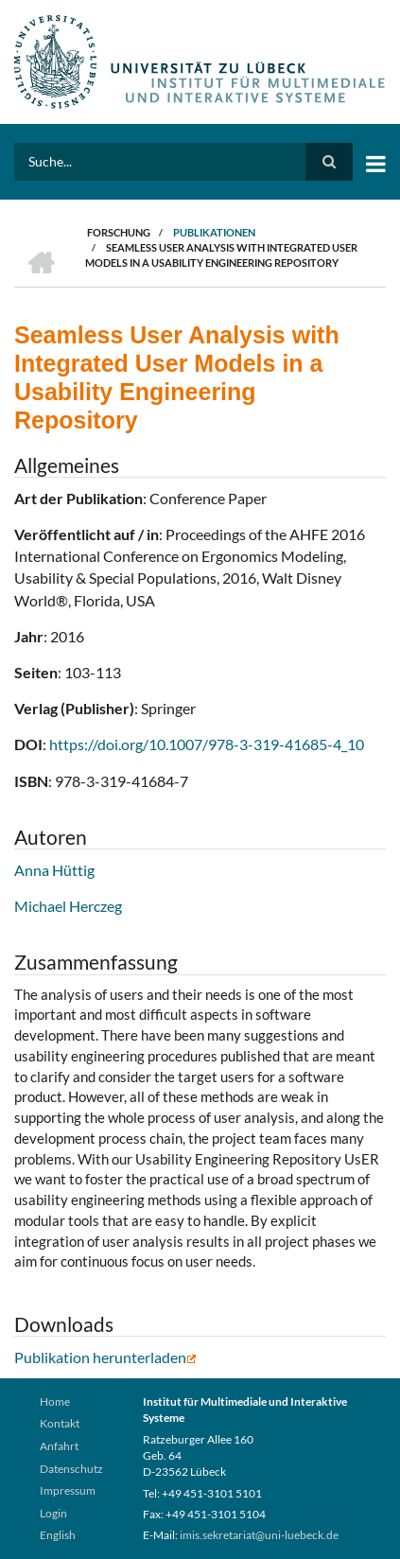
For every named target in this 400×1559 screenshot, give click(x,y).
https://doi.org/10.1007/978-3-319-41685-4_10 (206, 744)
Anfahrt (59, 1446)
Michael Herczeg (68, 906)
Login (53, 1513)
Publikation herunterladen (105, 1357)
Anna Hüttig (54, 870)
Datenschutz (71, 1469)
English (58, 1535)
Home (55, 1401)
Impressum (68, 1490)
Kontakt (59, 1423)
